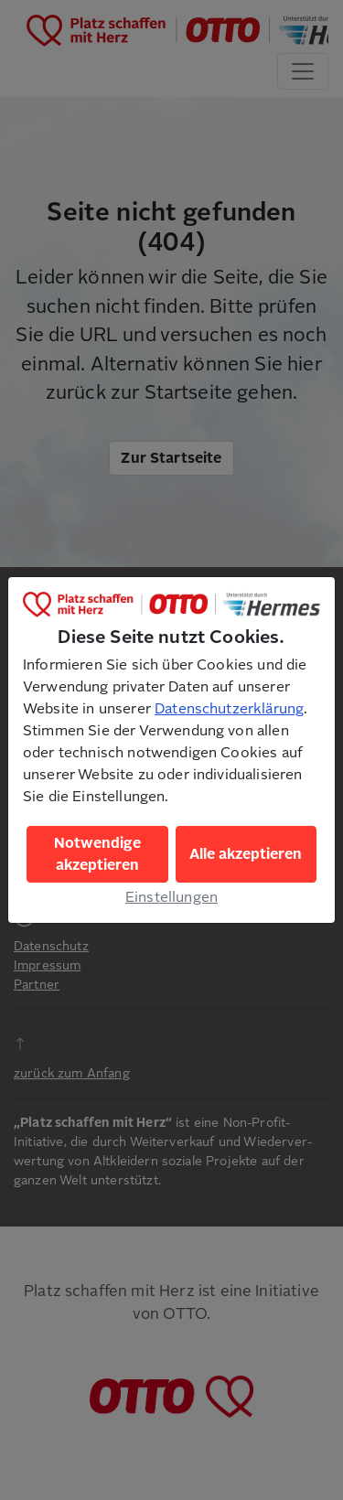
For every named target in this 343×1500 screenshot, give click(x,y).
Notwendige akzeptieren (97, 854)
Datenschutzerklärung (229, 709)
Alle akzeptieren (245, 854)
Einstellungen (171, 897)
